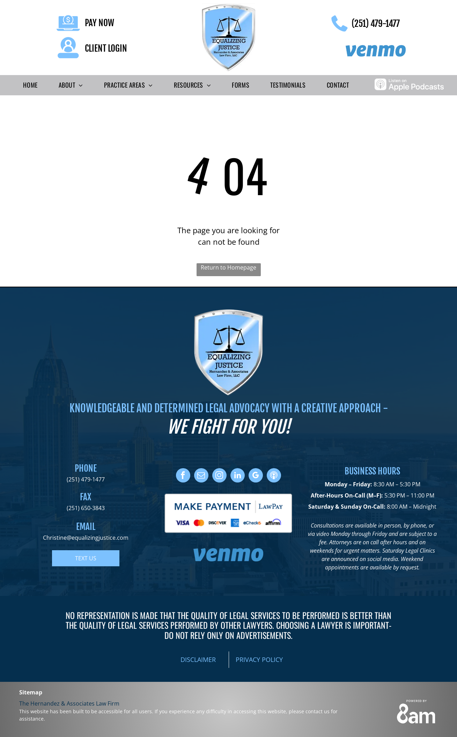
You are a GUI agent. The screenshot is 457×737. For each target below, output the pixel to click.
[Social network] (274, 476)
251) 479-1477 (86, 479)
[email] (201, 476)
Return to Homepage (228, 267)
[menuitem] (30, 85)
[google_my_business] (256, 476)
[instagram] (219, 476)
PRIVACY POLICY (259, 659)
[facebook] (183, 476)
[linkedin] (237, 476)
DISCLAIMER (198, 659)
